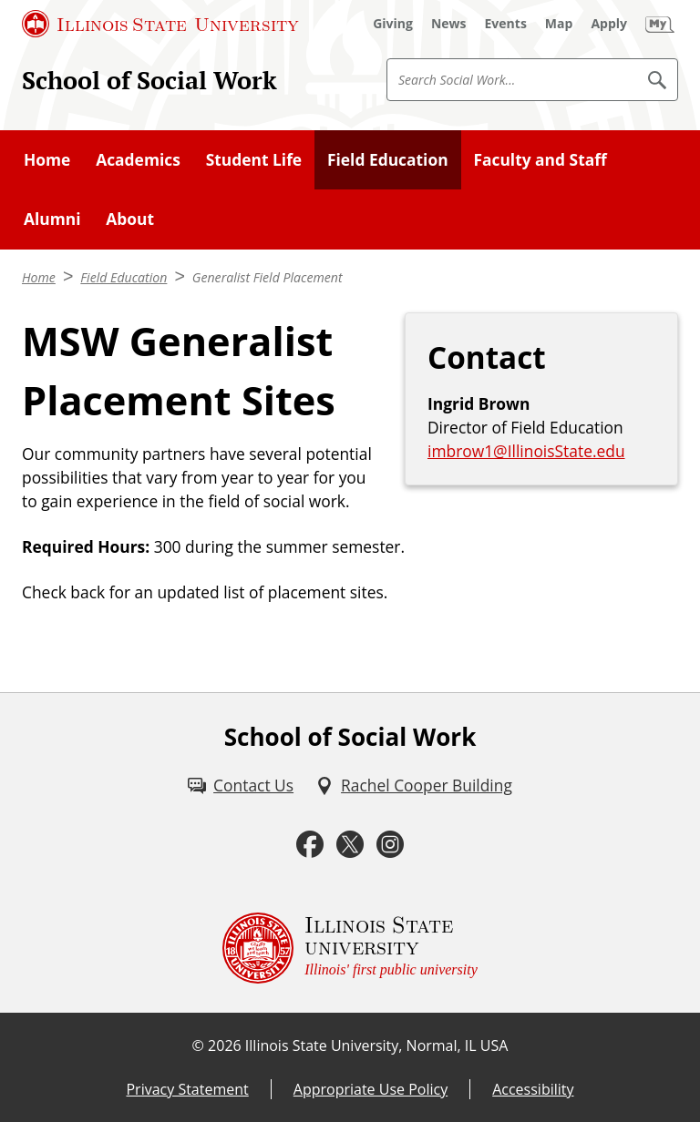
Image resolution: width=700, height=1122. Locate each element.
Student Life (254, 159)
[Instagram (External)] (390, 844)
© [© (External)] (198, 1045)
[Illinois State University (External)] (160, 24)
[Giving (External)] (393, 24)
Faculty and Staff (539, 159)
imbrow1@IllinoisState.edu (526, 451)
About (130, 219)
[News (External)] (448, 24)
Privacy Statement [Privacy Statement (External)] (187, 1089)
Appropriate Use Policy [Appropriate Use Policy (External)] (370, 1089)
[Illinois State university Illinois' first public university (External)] (350, 948)
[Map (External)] (559, 24)
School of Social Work (149, 80)
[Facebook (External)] (310, 844)
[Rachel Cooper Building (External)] (413, 785)
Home (47, 159)
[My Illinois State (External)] (660, 24)
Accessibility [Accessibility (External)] (532, 1089)
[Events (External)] (505, 24)
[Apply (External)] (609, 24)
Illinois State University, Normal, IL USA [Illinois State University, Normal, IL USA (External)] (377, 1045)
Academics (138, 159)
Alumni (52, 219)
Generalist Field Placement (267, 277)
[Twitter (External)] (350, 844)
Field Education (387, 159)
